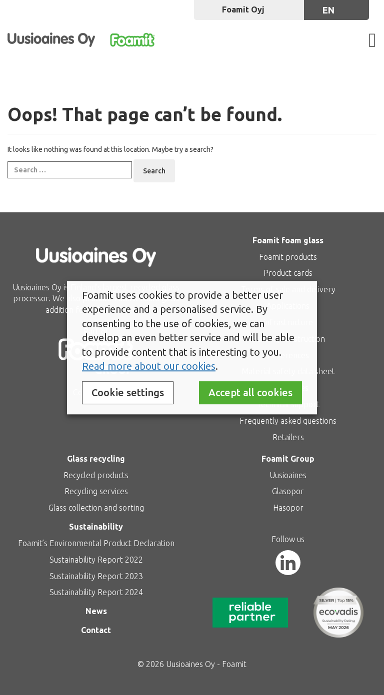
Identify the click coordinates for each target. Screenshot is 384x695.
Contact (96, 630)
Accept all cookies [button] (250, 392)
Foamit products (288, 256)
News (96, 611)
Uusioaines (288, 475)
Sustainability (96, 526)
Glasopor (288, 491)
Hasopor (288, 507)
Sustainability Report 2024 (96, 592)
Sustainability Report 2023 (96, 576)
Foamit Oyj (243, 9)
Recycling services (96, 491)
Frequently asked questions (288, 420)
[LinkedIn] (288, 562)
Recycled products (96, 475)
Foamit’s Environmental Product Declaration (96, 543)
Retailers (288, 437)
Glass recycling (96, 458)
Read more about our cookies (149, 366)
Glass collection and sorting (96, 507)
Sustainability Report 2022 (96, 559)
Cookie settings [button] (128, 392)
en (328, 10)
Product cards (288, 272)
